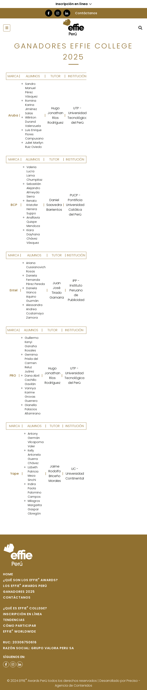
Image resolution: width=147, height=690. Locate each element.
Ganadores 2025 (19, 591)
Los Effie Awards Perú (25, 586)
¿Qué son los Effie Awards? (30, 580)
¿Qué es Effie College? (25, 608)
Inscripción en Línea (22, 614)
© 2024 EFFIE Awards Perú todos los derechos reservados (52, 680)
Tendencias (14, 620)
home (8, 574)
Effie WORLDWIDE (19, 631)
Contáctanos (86, 13)
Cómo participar (19, 625)
